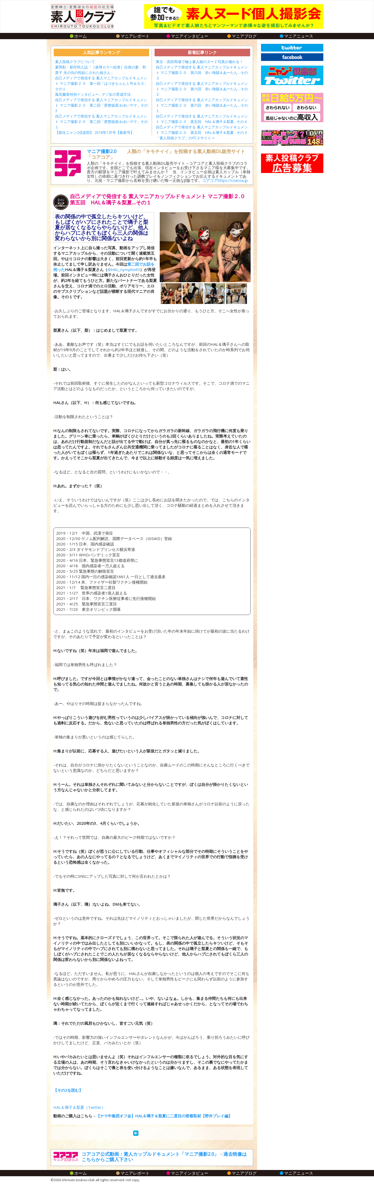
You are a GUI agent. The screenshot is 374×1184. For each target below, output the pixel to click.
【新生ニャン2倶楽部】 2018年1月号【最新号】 (94, 132)
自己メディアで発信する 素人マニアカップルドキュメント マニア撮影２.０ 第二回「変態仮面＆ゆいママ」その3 (101, 105)
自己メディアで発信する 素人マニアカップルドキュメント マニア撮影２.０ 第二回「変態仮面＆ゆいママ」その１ (101, 121)
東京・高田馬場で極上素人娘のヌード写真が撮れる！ (199, 61)
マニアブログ (241, 36)
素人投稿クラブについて (75, 61)
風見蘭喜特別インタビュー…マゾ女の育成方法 (93, 94)
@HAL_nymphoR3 (124, 269)
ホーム (78, 36)
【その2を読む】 (68, 1090)
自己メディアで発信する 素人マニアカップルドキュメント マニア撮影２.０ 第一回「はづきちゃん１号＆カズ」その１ (101, 83)
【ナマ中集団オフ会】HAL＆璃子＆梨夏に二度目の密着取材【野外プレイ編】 (164, 1115)
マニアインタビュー (187, 36)
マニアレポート (132, 36)
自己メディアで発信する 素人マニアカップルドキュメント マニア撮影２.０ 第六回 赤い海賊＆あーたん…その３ (202, 72)
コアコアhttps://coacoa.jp (225, 180)
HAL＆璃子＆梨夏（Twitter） (79, 1107)
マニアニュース (296, 36)
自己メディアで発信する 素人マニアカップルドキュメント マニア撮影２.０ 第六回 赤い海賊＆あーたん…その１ (202, 105)
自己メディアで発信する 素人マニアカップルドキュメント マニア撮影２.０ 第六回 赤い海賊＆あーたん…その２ (202, 89)
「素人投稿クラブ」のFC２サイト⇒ (185, 137)
